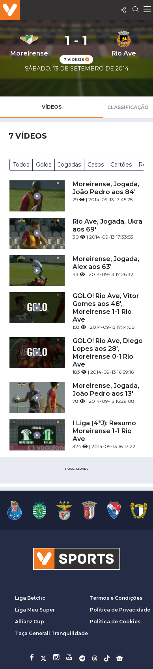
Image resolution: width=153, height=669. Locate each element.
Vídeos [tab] (52, 107)
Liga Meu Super (35, 610)
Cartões (121, 164)
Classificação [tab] (128, 107)
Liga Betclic (30, 598)
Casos (96, 164)
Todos (21, 164)
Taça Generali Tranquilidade (51, 633)
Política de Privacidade (120, 610)
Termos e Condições (116, 598)
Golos (43, 164)
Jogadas (69, 164)
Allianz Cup (29, 622)
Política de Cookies (115, 622)
